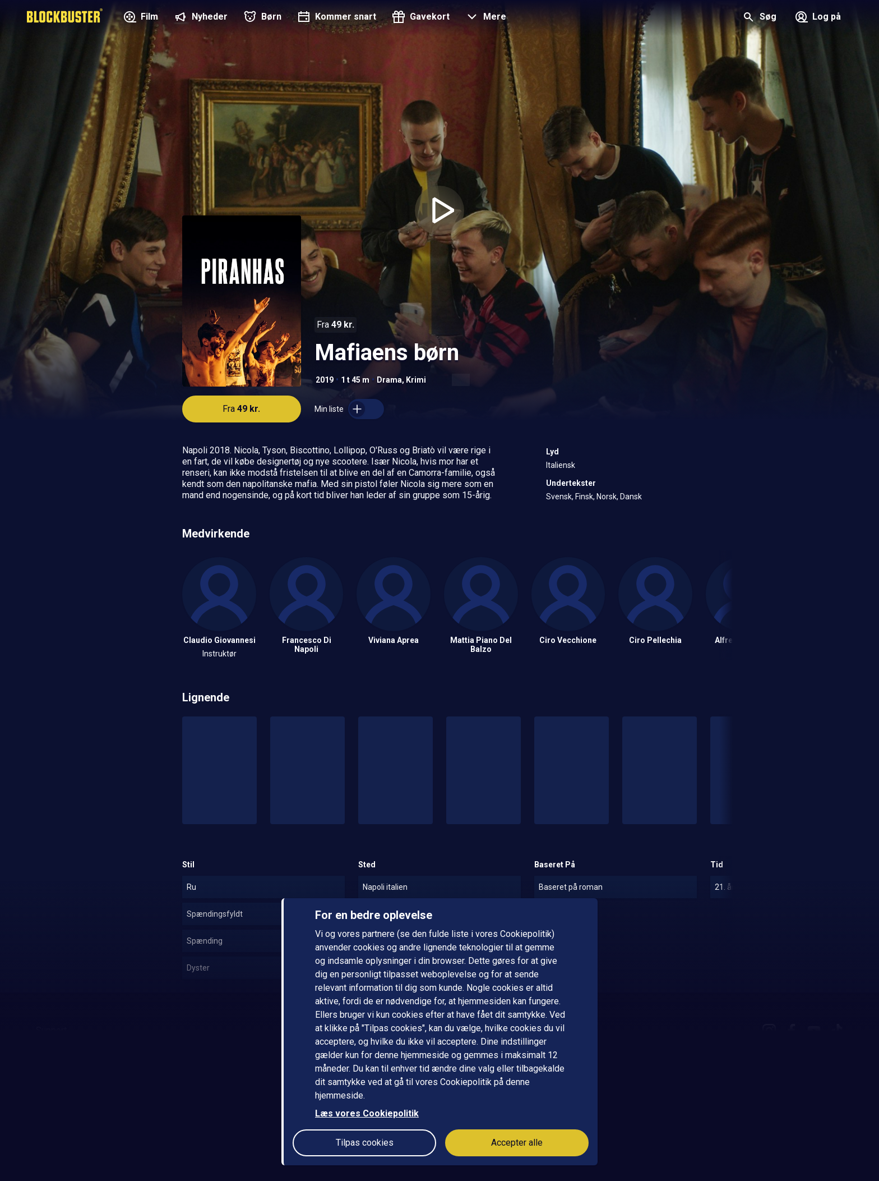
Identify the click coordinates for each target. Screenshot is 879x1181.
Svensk (559, 496)
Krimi (416, 379)
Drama (389, 379)
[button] (485, 18)
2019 (325, 379)
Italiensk (560, 465)
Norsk (606, 496)
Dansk (631, 496)
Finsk (584, 496)
